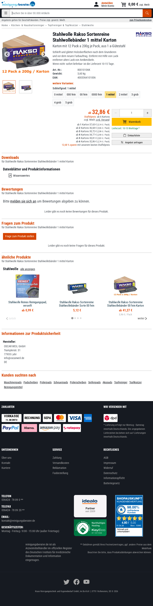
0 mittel (58, 94)
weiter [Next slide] (142, 318)
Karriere (6, 467)
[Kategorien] (6, 13)
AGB (106, 457)
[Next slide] (44, 54)
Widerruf (108, 467)
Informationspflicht (114, 478)
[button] (103, 4)
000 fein (71, 94)
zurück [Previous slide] (11, 318)
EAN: (55, 77)
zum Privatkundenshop (140, 20)
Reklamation (60, 467)
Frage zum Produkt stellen (19, 236)
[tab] (72, 318)
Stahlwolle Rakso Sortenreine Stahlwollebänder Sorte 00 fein (76, 303)
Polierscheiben (78, 382)
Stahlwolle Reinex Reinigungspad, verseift (27, 303)
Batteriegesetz (112, 483)
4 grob (57, 102)
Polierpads (46, 382)
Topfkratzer (135, 382)
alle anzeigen (27, 269)
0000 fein (97, 94)
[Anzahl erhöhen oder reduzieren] (132, 113)
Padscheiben (31, 382)
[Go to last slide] (7, 54)
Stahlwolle (88, 25)
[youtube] (86, 582)
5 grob (68, 102)
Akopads (107, 382)
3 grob (134, 94)
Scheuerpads (61, 382)
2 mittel (123, 94)
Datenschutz (111, 473)
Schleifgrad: (64, 88)
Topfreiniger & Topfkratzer (63, 25)
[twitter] (67, 582)
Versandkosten (61, 462)
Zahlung (57, 457)
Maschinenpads (13, 382)
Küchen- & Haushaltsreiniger (27, 25)
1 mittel (110, 94)
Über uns (7, 457)
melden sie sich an (23, 201)
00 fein (83, 94)
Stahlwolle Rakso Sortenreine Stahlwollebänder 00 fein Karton (125, 303)
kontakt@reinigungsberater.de (18, 520)
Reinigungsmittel (13, 387)
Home (5, 25)
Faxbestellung (60, 473)
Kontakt (6, 462)
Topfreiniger (120, 382)
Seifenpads (94, 382)
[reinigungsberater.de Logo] (18, 4)
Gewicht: (57, 73)
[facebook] (76, 582)
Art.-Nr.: (57, 69)
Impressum (110, 462)
